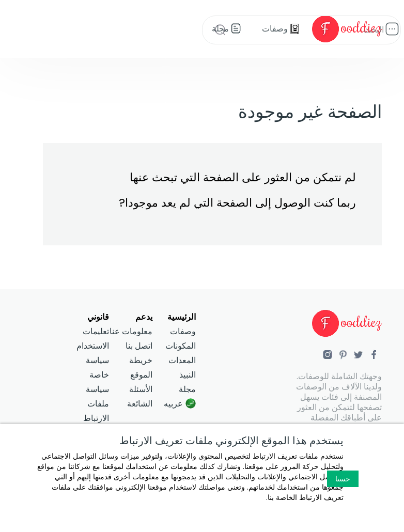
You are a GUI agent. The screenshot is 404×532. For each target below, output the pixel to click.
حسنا (342, 479)
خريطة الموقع (140, 367)
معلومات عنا (131, 331)
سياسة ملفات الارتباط (96, 403)
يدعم (143, 317)
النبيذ (187, 375)
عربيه (173, 404)
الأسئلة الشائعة (139, 396)
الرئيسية (181, 317)
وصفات (183, 331)
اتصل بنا (139, 346)
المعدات (182, 360)
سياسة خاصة (97, 367)
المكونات (180, 346)
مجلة (187, 389)
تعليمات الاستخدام (92, 338)
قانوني (98, 317)
